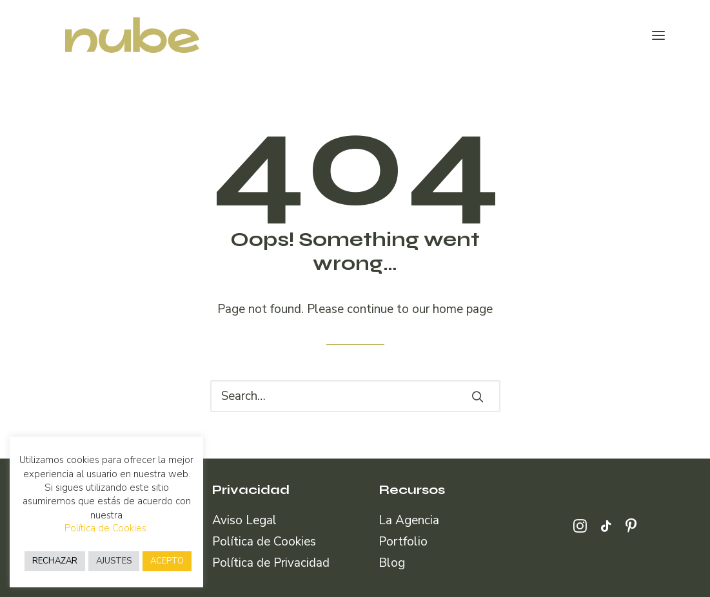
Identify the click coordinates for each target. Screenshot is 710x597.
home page (463, 309)
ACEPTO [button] (167, 561)
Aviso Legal (244, 520)
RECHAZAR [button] (54, 561)
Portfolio (403, 541)
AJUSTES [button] (114, 561)
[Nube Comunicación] (113, 35)
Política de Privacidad (271, 562)
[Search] (355, 396)
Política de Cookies (264, 541)
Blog (392, 562)
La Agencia (409, 520)
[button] (658, 35)
